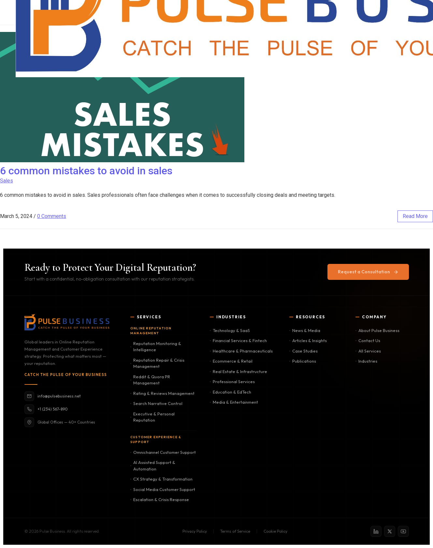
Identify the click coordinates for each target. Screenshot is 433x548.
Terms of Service (235, 531)
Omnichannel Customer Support (163, 452)
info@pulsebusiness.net (52, 396)
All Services (368, 350)
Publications (302, 361)
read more (415, 216)
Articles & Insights (308, 340)
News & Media (304, 330)
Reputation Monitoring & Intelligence (155, 347)
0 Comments (51, 216)
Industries (366, 361)
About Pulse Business (377, 330)
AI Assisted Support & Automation (152, 465)
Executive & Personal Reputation (152, 417)
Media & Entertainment (234, 402)
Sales (6, 181)
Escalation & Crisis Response (159, 499)
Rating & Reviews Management (162, 393)
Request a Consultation (368, 272)
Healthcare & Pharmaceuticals (241, 350)
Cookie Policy (275, 531)
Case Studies (303, 350)
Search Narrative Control (156, 403)
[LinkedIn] (376, 531)
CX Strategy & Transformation (161, 479)
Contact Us (367, 340)
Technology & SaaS (230, 330)
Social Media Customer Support (162, 489)
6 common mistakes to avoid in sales (86, 171)
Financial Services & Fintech (238, 340)
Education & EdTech (230, 392)
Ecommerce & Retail (231, 361)
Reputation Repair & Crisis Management (157, 363)
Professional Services (232, 381)
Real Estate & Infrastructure (238, 371)
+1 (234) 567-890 (46, 409)
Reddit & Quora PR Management (150, 380)
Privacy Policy (194, 531)
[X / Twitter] (389, 531)
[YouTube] (403, 531)
